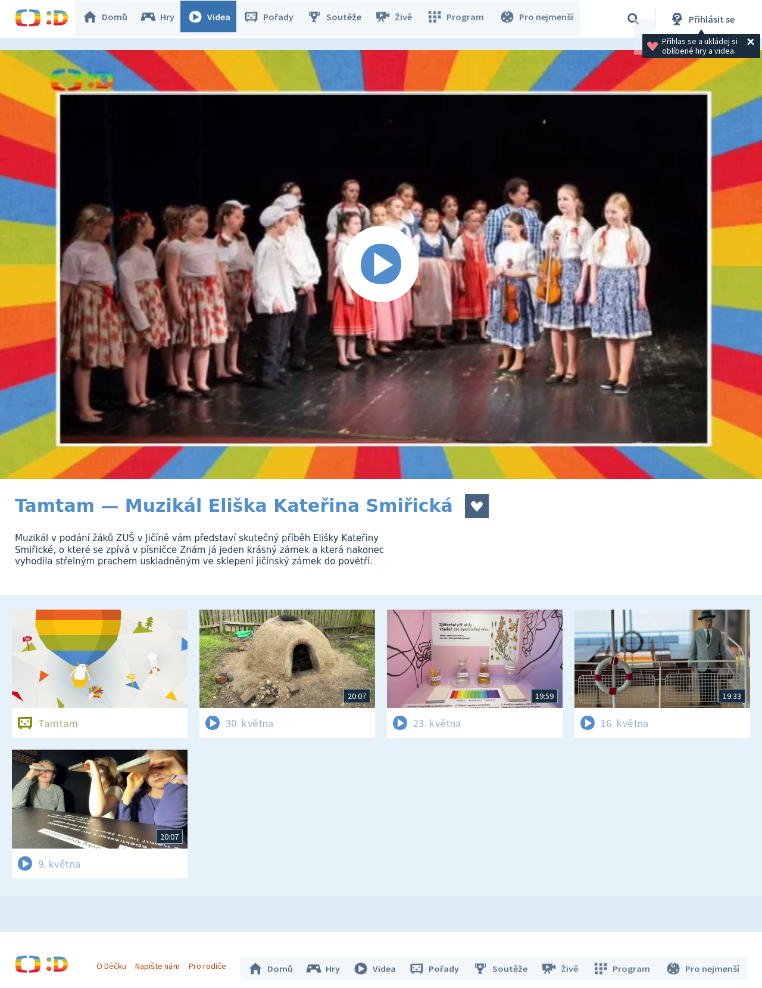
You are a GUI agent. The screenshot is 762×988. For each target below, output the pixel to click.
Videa (215, 19)
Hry (163, 19)
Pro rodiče (210, 963)
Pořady (274, 19)
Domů (111, 19)
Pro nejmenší (537, 19)
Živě (399, 19)
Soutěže (340, 19)
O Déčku (114, 963)
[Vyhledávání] (633, 19)
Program (459, 19)
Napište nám (160, 963)
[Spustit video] (381, 264)
